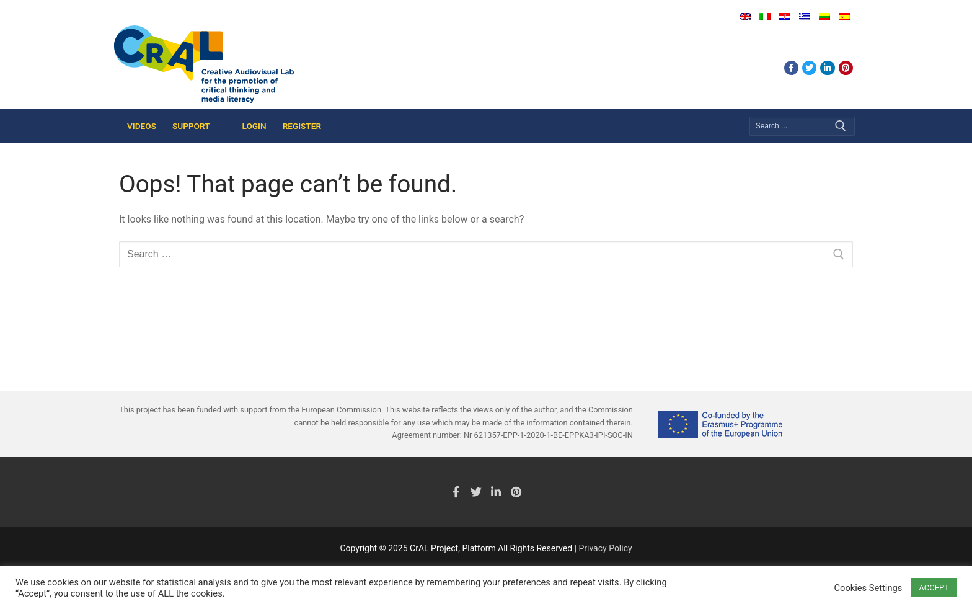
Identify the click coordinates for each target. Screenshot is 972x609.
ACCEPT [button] (934, 587)
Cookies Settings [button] (868, 587)
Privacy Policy (605, 548)
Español (844, 16)
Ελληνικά (804, 16)
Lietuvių (824, 16)
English (745, 16)
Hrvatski (784, 16)
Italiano (765, 16)
